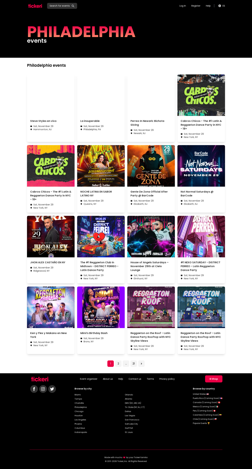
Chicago (79, 411)
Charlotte (79, 403)
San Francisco (132, 419)
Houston (79, 415)
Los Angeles (80, 419)
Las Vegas (130, 415)
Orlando (129, 394)
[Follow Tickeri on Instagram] (43, 389)
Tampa (78, 398)
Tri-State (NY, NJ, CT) (135, 407)
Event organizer (88, 378)
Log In (183, 5)
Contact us (135, 378)
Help (208, 5)
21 (134, 363)
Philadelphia (81, 407)
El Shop (214, 378)
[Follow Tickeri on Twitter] (52, 389)
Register (195, 5)
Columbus (80, 428)
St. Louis (129, 432)
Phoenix (78, 424)
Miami (78, 394)
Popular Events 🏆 (201, 423)
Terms (150, 378)
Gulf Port (129, 428)
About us (108, 378)
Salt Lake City (131, 424)
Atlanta (128, 398)
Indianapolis (81, 432)
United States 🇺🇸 (201, 394)
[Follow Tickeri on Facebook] (34, 389)
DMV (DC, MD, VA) (133, 403)
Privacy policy (167, 378)
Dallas (128, 411)
